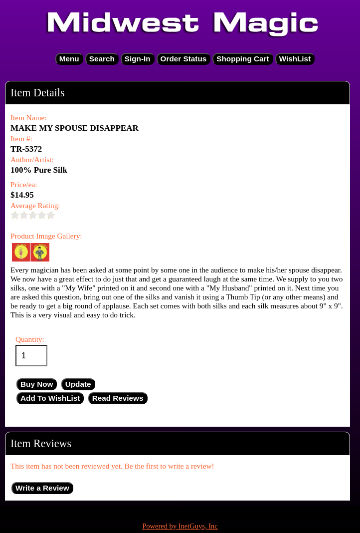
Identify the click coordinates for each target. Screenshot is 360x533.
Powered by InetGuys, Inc (180, 526)
